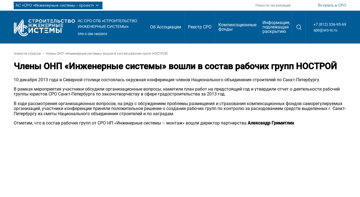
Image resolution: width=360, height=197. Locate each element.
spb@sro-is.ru (325, 30)
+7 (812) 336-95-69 (329, 24)
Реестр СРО (200, 27)
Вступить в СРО (332, 5)
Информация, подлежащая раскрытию (276, 27)
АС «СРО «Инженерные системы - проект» (58, 5)
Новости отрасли (27, 54)
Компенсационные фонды (237, 27)
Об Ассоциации (165, 27)
